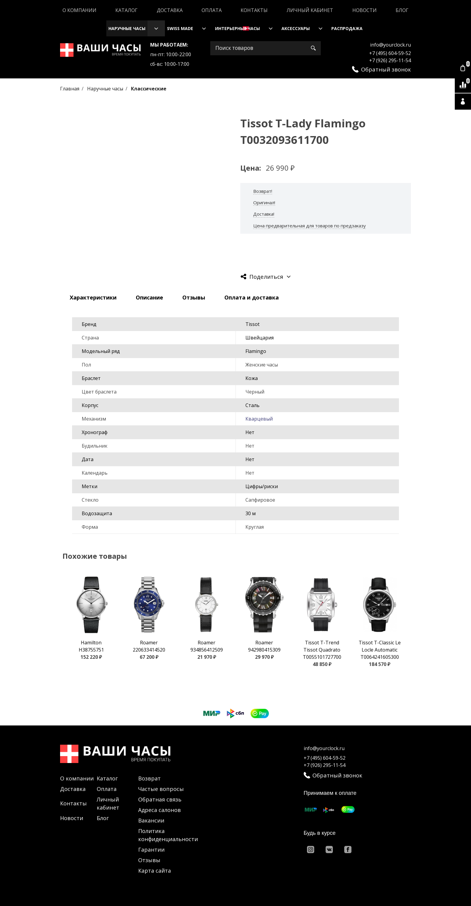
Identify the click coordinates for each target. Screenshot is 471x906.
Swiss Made (180, 28)
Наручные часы (126, 28)
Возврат (149, 778)
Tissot (252, 324)
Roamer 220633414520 (149, 646)
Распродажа (347, 28)
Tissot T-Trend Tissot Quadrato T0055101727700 (322, 649)
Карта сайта (154, 870)
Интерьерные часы (237, 28)
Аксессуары (295, 28)
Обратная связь (159, 799)
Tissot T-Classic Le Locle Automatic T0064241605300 (380, 649)
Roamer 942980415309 (264, 646)
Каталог (126, 10)
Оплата (212, 10)
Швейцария (259, 337)
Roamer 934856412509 (206, 646)
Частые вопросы (161, 788)
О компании (79, 10)
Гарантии (151, 849)
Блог (402, 10)
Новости (364, 10)
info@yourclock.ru (390, 44)
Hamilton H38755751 (91, 646)
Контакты (254, 10)
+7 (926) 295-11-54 (390, 60)
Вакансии (151, 820)
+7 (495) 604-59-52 (390, 53)
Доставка (170, 10)
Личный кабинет (310, 10)
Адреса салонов (159, 809)
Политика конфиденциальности (168, 835)
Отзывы (149, 860)
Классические (148, 88)
